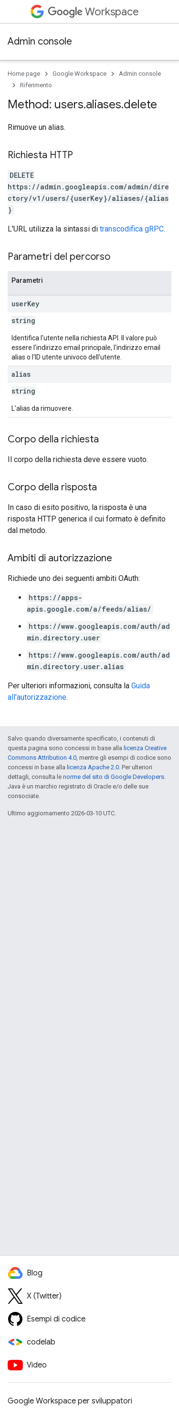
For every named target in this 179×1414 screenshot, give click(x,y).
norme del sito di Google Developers (113, 776)
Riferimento (36, 85)
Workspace (93, 11)
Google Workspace (79, 73)
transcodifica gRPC (132, 228)
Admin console (40, 41)
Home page (24, 73)
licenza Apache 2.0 (93, 767)
